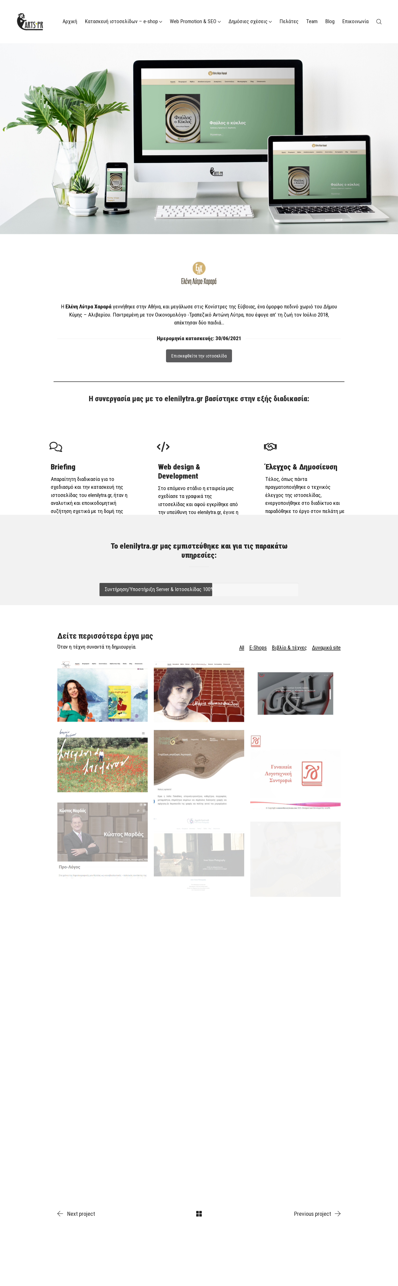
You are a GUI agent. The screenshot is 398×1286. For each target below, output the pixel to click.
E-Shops (258, 648)
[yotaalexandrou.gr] (102, 699)
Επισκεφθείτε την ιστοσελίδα (199, 345)
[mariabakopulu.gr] (199, 701)
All (241, 648)
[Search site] (379, 21)
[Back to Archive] (199, 1214)
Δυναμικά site (326, 648)
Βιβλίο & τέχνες (289, 648)
